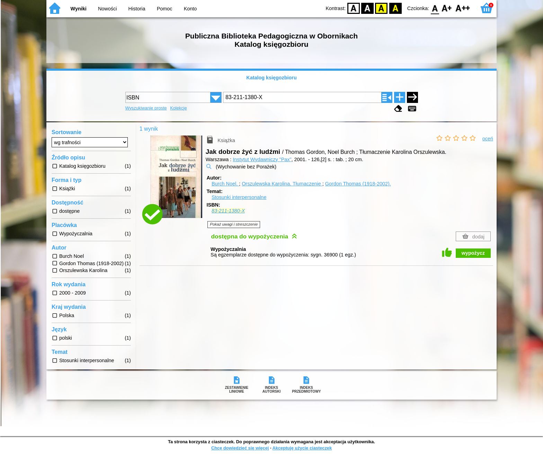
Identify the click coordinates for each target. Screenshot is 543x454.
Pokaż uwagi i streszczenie (234, 224)
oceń (487, 138)
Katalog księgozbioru (271, 77)
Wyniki (79, 8)
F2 (463, 8)
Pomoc (164, 8)
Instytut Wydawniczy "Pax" (262, 159)
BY (395, 8)
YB (381, 8)
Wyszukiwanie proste (146, 108)
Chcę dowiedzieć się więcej (240, 448)
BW (367, 8)
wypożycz (473, 253)
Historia (136, 8)
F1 (447, 8)
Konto (190, 8)
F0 (434, 8)
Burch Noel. (225, 183)
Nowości (107, 8)
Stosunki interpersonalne (239, 197)
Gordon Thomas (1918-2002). (358, 183)
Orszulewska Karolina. (282, 183)
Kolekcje (178, 108)
